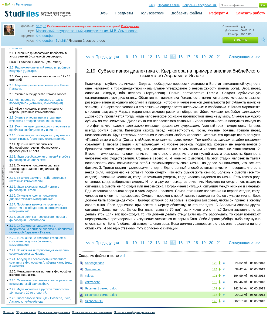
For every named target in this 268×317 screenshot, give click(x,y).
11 (142, 57)
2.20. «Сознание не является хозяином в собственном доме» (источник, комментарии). (37, 133)
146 (214, 301)
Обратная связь (169, 5)
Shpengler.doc (94, 263)
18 (196, 57)
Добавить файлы (187, 13)
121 (214, 275)
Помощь (8, 312)
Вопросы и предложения (200, 5)
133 (214, 294)
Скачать (240, 40)
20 (211, 57)
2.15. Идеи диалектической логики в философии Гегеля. (34, 80)
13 (157, 57)
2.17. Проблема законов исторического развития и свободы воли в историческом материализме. (38, 100)
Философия (45, 36)
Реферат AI (219, 13)
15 (173, 57)
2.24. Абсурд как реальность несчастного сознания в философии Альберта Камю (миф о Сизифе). (40, 154)
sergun (41, 26)
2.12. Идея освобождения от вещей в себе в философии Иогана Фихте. (39, 50)
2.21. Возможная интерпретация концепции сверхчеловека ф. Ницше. (39, 144)
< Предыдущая (105, 57)
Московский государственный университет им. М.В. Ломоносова (87, 31)
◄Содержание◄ (3, 122)
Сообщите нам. (130, 26)
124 (214, 269)
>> (257, 57)
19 (203, 57)
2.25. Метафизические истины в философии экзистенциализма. (40, 165)
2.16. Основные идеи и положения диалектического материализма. (33, 89)
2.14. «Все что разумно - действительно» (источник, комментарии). (37, 71)
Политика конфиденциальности (134, 312)
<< (88, 57)
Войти (9, 4)
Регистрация (24, 4)
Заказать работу (250, 13)
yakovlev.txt (92, 282)
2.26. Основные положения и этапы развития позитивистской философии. (40, 174)
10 (134, 57)
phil (63, 40)
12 (150, 57)
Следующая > (241, 57)
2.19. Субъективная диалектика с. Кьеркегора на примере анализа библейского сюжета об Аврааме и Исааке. (40, 121)
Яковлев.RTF (94, 301)
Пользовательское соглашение (92, 312)
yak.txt (89, 275)
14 (165, 57)
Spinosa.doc (93, 269)
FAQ (152, 5)
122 (214, 263)
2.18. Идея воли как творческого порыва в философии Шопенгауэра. (38, 110)
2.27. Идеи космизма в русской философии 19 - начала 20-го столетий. (39, 183)
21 (219, 57)
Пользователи (151, 13)
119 (214, 282)
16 (180, 57)
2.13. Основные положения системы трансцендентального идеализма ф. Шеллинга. (34, 61)
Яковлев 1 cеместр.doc (101, 288)
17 (188, 57)
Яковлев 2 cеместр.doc (101, 294)
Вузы (103, 13)
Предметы (124, 13)
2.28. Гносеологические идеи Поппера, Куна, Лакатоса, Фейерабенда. (40, 192)
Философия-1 (47, 40)
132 (214, 288)
